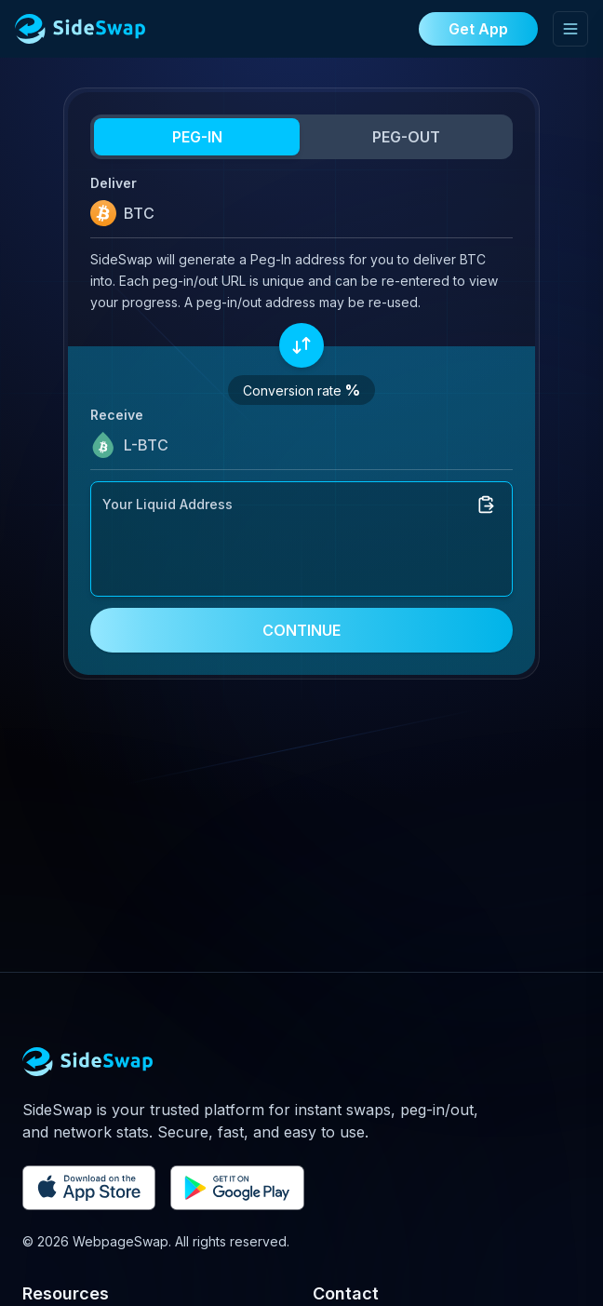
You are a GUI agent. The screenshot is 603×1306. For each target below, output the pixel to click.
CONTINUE (301, 630)
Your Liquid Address (167, 504)
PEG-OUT (406, 137)
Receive (116, 415)
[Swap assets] (301, 345)
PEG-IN (197, 137)
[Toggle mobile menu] (570, 29)
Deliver (113, 183)
